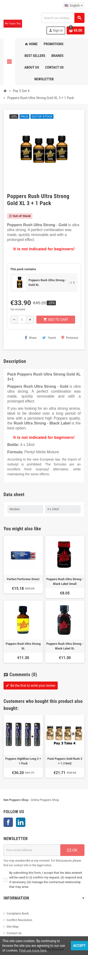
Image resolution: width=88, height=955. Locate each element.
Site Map (13, 926)
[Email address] (32, 850)
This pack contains (23, 269)
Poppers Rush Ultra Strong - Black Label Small (64, 582)
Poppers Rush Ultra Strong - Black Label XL (64, 646)
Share (31, 337)
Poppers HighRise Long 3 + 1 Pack (23, 761)
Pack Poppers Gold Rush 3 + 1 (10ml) (64, 761)
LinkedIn (20, 822)
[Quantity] (22, 319)
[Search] (63, 18)
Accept (79, 946)
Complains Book (18, 913)
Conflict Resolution (19, 920)
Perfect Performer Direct (23, 579)
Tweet (49, 337)
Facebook (8, 822)
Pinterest (69, 337)
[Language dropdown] (73, 5)
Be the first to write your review (30, 685)
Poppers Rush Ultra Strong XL (23, 646)
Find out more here (33, 950)
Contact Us (14, 933)
